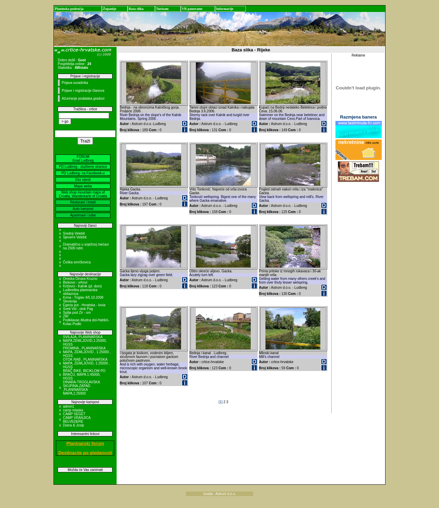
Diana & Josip (73, 425)
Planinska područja (69, 9)
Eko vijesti (83, 180)
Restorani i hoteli (83, 202)
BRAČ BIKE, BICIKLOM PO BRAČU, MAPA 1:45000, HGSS (84, 374)
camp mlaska (73, 410)
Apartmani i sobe (83, 215)
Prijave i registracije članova (83, 90)
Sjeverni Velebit (74, 237)
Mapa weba (83, 186)
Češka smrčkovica (77, 262)
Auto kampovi (83, 209)
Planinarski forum (85, 443)
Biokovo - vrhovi (75, 282)
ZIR (65, 316)
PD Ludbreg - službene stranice (83, 167)
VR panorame (192, 9)
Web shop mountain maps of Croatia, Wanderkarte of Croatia (83, 194)
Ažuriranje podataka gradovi (83, 98)
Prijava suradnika (75, 83)
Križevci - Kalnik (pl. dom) (82, 286)
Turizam (162, 9)
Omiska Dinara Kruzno (80, 279)
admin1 (68, 406)
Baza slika (136, 9)
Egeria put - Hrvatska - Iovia (84, 305)
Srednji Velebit (74, 233)
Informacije (225, 9)
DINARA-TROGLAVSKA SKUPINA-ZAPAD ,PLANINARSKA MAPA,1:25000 (81, 387)
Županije (109, 9)
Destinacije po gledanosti (85, 452)
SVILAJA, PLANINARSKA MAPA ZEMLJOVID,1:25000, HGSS (85, 340)
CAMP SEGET (74, 414)
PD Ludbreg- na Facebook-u (83, 173)
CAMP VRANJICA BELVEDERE (76, 419)
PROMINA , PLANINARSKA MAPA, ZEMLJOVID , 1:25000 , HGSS (86, 352)
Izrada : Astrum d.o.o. (219, 494)
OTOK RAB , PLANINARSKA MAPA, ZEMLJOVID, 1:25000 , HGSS (86, 363)
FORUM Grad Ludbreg (83, 158)
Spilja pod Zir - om (77, 312)
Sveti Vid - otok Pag (78, 309)
